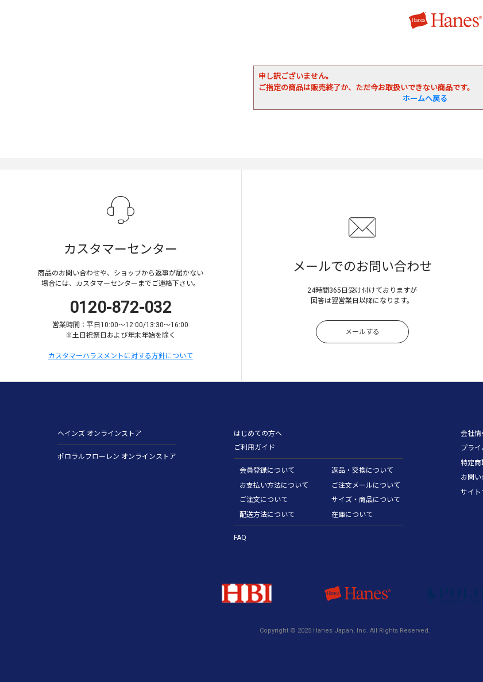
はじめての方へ (258, 434)
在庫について (352, 515)
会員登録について (267, 470)
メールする (362, 332)
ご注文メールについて (365, 485)
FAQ (240, 538)
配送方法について (267, 515)
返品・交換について (362, 470)
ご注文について (263, 500)
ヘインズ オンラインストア (99, 434)
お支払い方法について (273, 485)
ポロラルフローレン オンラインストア (116, 457)
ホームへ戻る (425, 98)
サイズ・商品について (365, 500)
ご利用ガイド (254, 447)
